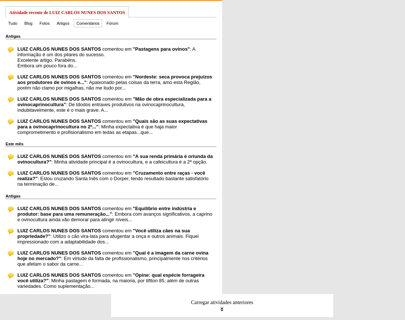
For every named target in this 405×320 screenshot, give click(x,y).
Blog (28, 23)
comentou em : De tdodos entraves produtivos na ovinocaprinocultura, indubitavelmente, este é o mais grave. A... (114, 104)
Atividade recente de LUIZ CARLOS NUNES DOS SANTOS (67, 12)
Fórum (112, 23)
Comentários (87, 23)
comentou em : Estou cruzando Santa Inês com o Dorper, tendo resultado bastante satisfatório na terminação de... (112, 178)
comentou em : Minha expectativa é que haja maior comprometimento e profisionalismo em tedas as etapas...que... (112, 126)
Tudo (12, 23)
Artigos (63, 23)
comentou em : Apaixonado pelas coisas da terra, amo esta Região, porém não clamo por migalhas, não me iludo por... (114, 82)
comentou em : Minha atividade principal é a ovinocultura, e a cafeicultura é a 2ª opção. (115, 159)
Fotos (45, 23)
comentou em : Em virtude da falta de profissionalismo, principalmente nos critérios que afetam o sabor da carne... (112, 258)
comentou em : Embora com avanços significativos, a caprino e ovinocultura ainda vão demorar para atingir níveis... (114, 214)
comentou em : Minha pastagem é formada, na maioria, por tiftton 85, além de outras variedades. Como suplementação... (110, 280)
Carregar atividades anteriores (222, 305)
